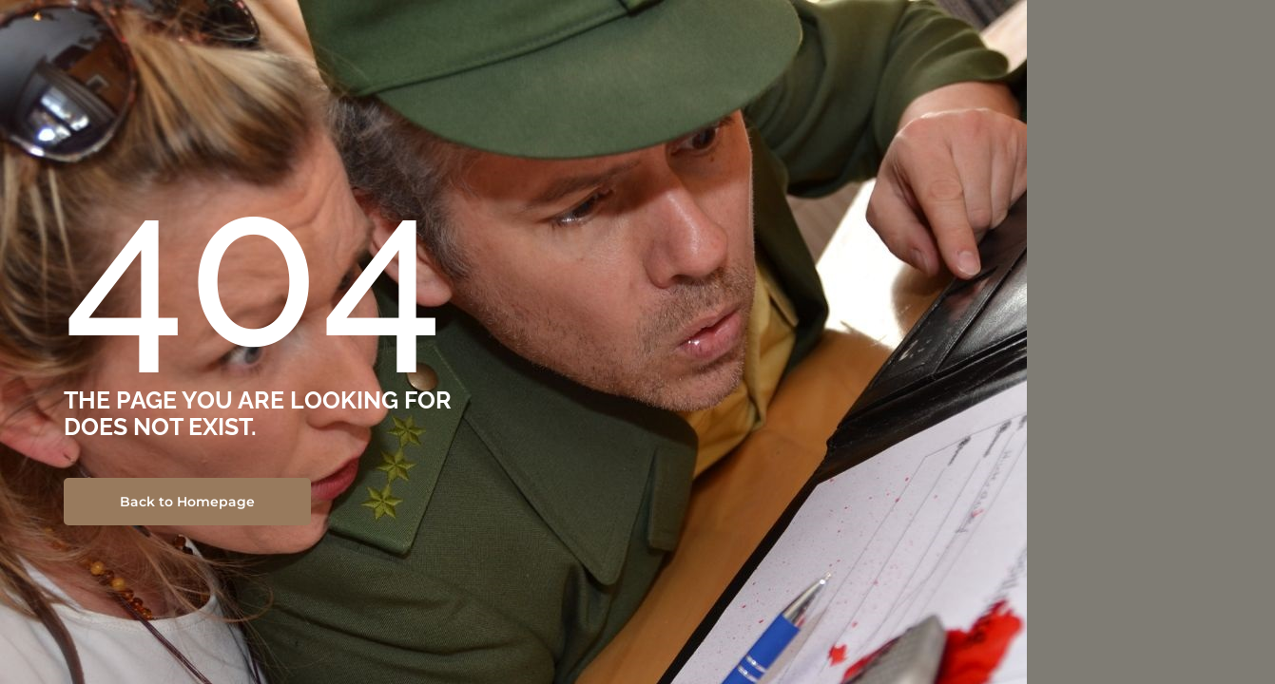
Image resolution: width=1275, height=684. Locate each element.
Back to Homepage (187, 501)
